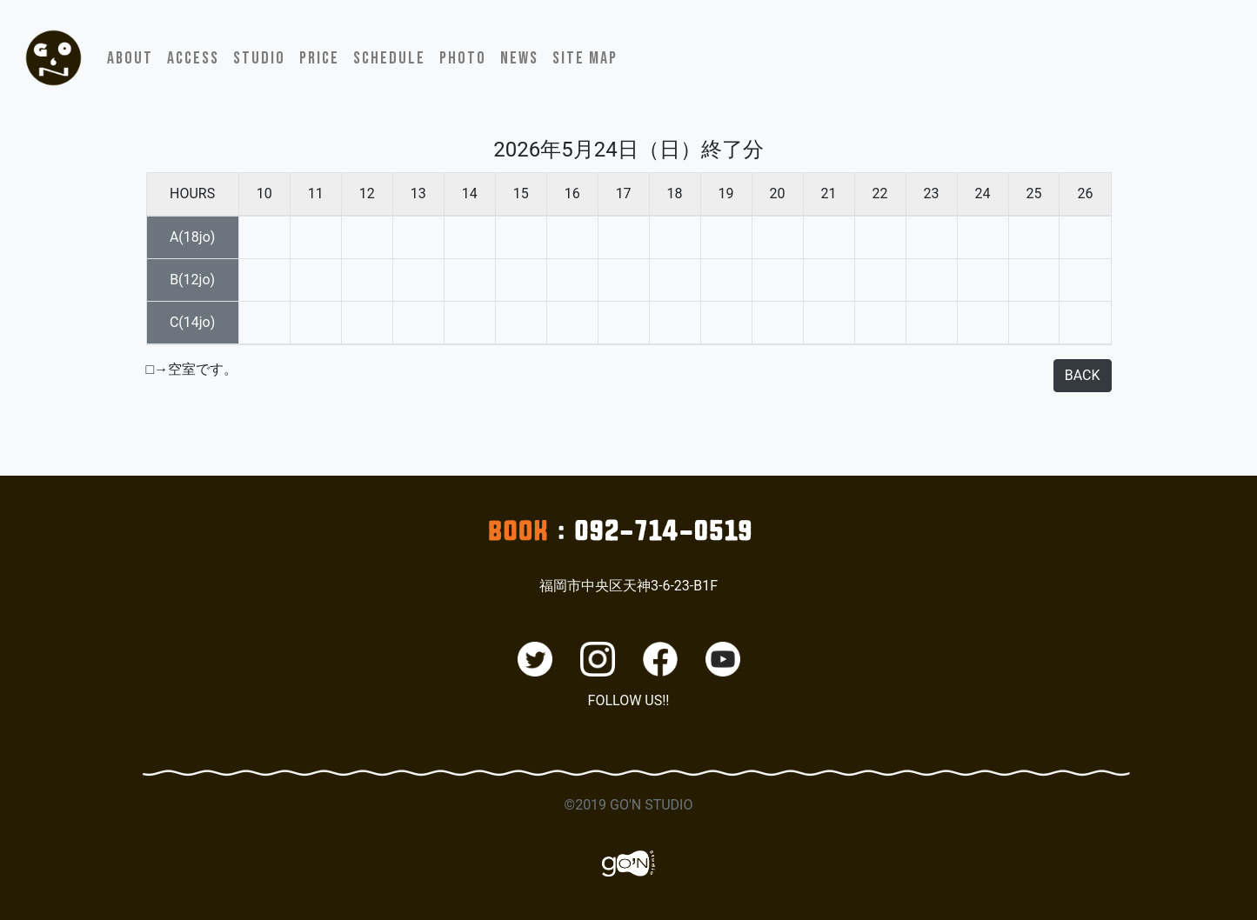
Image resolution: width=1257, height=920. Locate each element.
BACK (1082, 375)
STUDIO (259, 58)
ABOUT (130, 58)
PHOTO (462, 58)
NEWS (519, 58)
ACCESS (193, 58)
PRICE (319, 58)
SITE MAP (585, 58)
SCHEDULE (389, 58)
